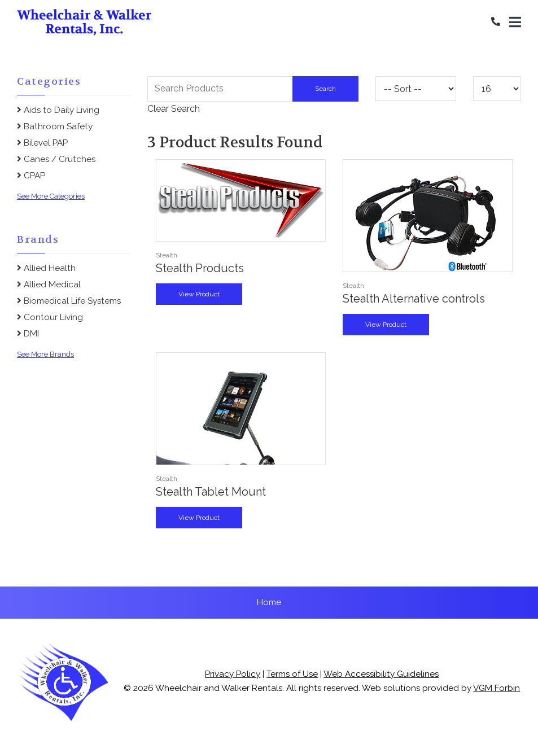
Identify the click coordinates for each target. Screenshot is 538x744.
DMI (28, 334)
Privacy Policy (232, 674)
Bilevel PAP (42, 143)
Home (269, 602)
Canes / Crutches (56, 159)
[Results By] (497, 88)
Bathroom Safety (55, 126)
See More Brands (45, 354)
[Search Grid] (252, 88)
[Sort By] (415, 88)
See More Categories (51, 196)
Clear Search (173, 108)
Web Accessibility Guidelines (381, 674)
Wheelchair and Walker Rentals (218, 688)
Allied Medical (49, 284)
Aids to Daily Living (58, 110)
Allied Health (46, 268)
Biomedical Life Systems (69, 301)
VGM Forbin (496, 688)
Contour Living (50, 317)
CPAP (31, 175)
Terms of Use (292, 674)
